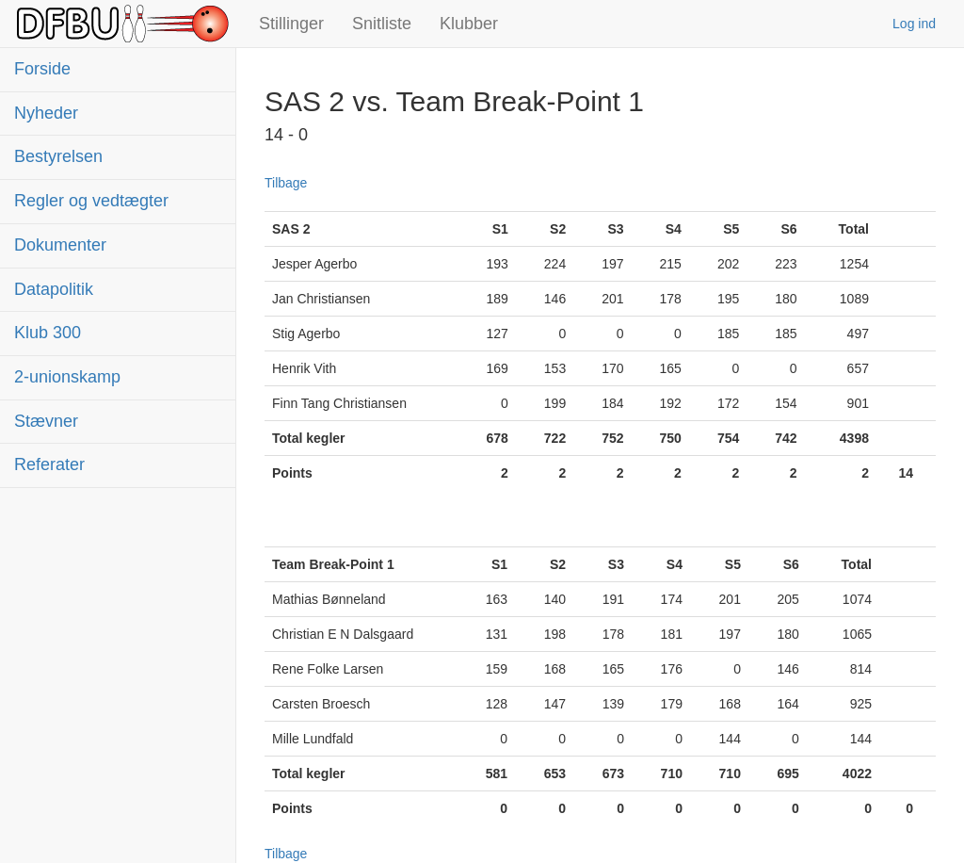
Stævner (46, 421)
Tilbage (286, 182)
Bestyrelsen (58, 156)
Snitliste (381, 23)
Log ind (914, 23)
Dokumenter (60, 245)
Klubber (469, 23)
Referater (49, 464)
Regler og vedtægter (91, 200)
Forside (42, 68)
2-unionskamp (67, 376)
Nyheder (46, 113)
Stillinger (291, 23)
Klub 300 (47, 332)
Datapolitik (53, 289)
